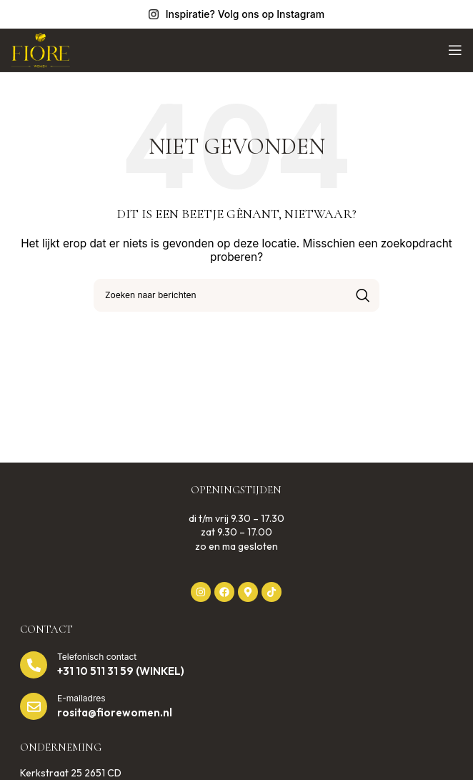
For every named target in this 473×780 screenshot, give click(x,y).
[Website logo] (41, 49)
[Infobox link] (236, 14)
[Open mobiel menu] (455, 50)
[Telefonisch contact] (33, 664)
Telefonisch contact (96, 656)
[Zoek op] (236, 295)
